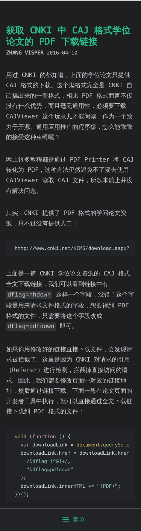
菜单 (73, 519)
